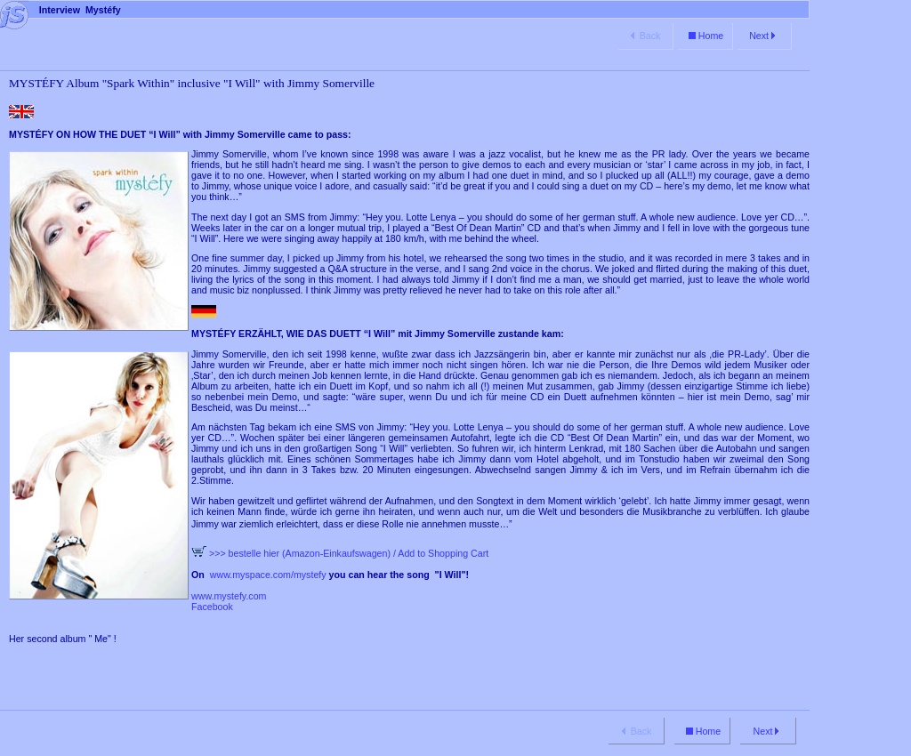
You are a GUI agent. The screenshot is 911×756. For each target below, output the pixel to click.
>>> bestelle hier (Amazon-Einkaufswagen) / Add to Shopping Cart (339, 553)
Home (704, 35)
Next (763, 35)
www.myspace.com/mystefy (267, 574)
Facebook (212, 606)
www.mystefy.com (228, 596)
